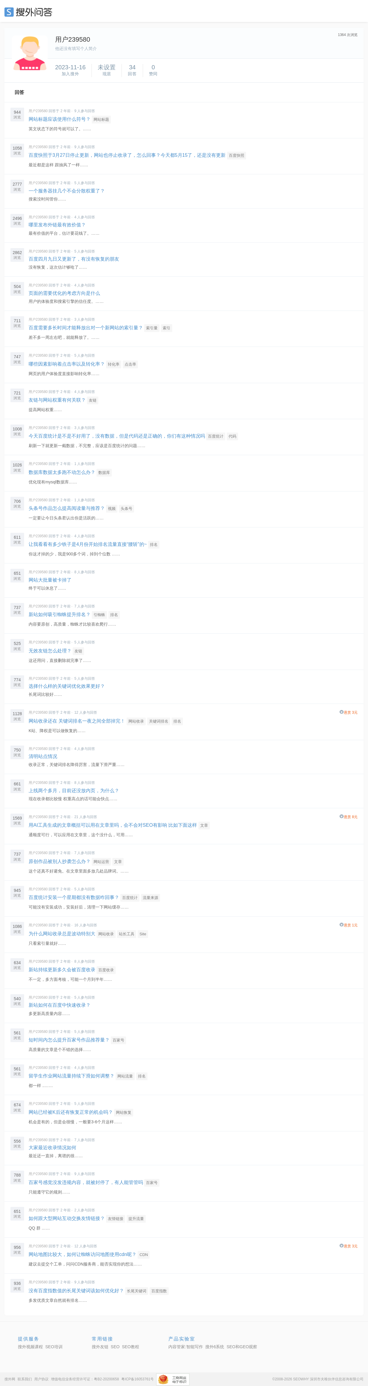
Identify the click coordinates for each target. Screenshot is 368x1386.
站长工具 (126, 934)
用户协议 (41, 1379)
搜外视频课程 (30, 1346)
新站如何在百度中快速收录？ (60, 1005)
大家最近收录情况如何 (52, 1147)
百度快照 (236, 155)
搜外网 (9, 1379)
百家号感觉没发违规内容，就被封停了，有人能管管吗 (86, 1182)
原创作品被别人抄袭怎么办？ (60, 861)
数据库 (104, 472)
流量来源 (150, 897)
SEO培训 (54, 1346)
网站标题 (101, 119)
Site (142, 934)
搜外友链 (100, 1346)
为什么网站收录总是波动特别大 (62, 933)
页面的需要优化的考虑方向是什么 (64, 293)
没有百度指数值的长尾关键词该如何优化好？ (76, 1290)
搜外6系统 (214, 1346)
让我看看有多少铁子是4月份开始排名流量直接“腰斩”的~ (88, 544)
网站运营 (101, 861)
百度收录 (106, 970)
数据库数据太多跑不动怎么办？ (62, 472)
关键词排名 (158, 721)
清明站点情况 (43, 756)
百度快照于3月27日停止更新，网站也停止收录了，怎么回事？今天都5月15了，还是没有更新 (127, 155)
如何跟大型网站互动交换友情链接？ (67, 1218)
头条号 (126, 508)
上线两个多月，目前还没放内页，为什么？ (74, 790)
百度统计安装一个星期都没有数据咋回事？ (74, 897)
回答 (19, 92)
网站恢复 (123, 1112)
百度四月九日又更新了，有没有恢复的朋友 (74, 258)
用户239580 (38, 111)
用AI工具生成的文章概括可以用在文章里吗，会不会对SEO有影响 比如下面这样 (113, 825)
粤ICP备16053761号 (137, 1379)
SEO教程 (130, 1346)
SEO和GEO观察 (241, 1346)
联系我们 (25, 1379)
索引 (166, 328)
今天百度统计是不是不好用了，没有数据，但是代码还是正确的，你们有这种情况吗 (117, 435)
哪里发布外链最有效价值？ (57, 224)
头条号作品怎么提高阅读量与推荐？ (67, 508)
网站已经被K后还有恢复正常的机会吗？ (71, 1112)
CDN (143, 1254)
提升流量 (136, 1218)
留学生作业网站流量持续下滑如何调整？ (71, 1075)
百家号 (118, 1040)
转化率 (113, 364)
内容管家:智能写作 (185, 1346)
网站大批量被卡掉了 (50, 579)
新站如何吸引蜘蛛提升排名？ (60, 614)
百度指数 (159, 1291)
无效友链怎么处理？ (50, 650)
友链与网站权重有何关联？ (57, 400)
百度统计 (215, 436)
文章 (204, 825)
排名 (154, 544)
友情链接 (115, 1218)
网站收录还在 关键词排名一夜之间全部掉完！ (77, 720)
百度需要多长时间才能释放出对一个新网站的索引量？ (86, 327)
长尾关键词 (136, 1291)
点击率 (130, 364)
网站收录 (136, 721)
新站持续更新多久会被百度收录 (62, 969)
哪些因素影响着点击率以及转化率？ (67, 364)
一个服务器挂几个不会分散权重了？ (67, 190)
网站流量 (125, 1076)
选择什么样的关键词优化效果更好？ (67, 686)
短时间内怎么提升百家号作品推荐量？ (69, 1039)
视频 (112, 508)
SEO (29, 12)
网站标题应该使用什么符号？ (60, 119)
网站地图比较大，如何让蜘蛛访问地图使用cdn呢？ (82, 1254)
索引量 (152, 328)
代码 (232, 436)
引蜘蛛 (99, 615)
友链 (93, 400)
